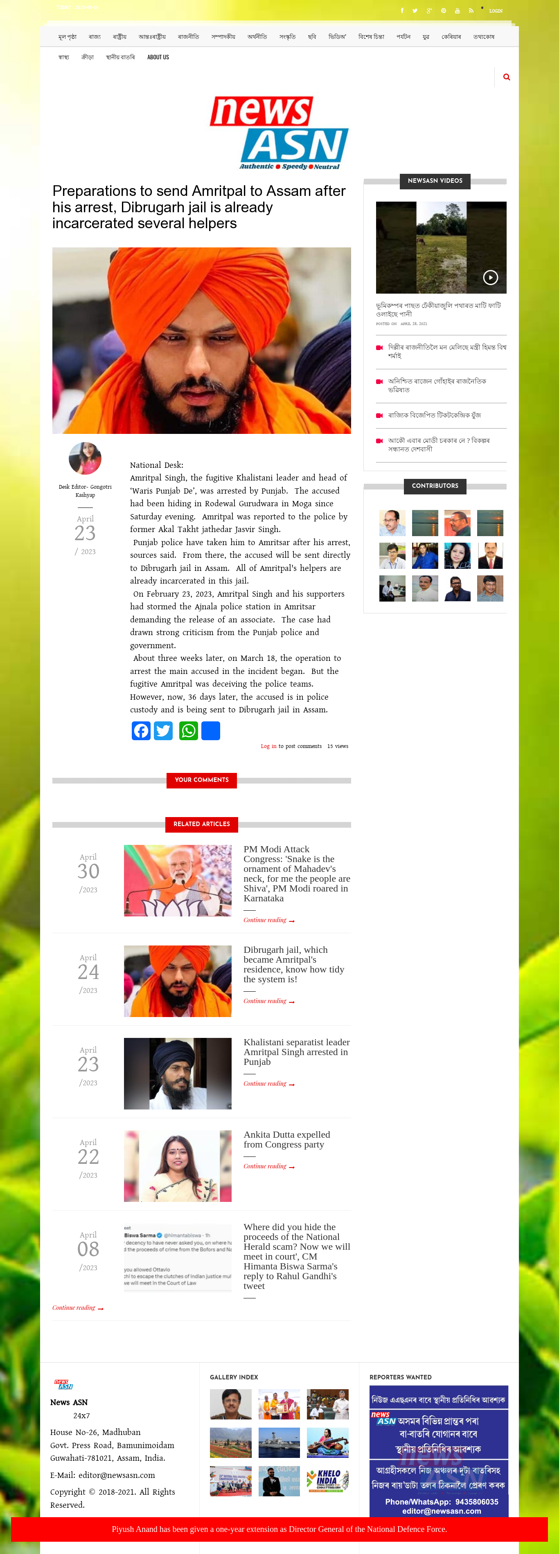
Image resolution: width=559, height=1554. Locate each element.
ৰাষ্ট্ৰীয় (119, 36)
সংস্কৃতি (288, 36)
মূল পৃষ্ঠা (68, 36)
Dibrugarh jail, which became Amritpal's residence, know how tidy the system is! (294, 964)
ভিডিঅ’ (337, 36)
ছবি (312, 36)
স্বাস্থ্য (64, 56)
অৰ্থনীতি (257, 36)
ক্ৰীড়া (87, 56)
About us (158, 56)
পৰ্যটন (403, 36)
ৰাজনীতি (188, 36)
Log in (269, 746)
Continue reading (264, 920)
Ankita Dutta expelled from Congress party (286, 1139)
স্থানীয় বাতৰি (120, 56)
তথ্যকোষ (484, 36)
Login (496, 11)
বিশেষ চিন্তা (371, 36)
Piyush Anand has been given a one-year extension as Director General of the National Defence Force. (279, 1529)
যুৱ (426, 36)
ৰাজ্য (95, 36)
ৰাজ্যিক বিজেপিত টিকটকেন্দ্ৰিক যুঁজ (434, 415)
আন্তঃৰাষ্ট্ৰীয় (152, 36)
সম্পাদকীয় (223, 36)
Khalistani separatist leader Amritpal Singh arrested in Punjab (296, 1052)
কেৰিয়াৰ (451, 36)
